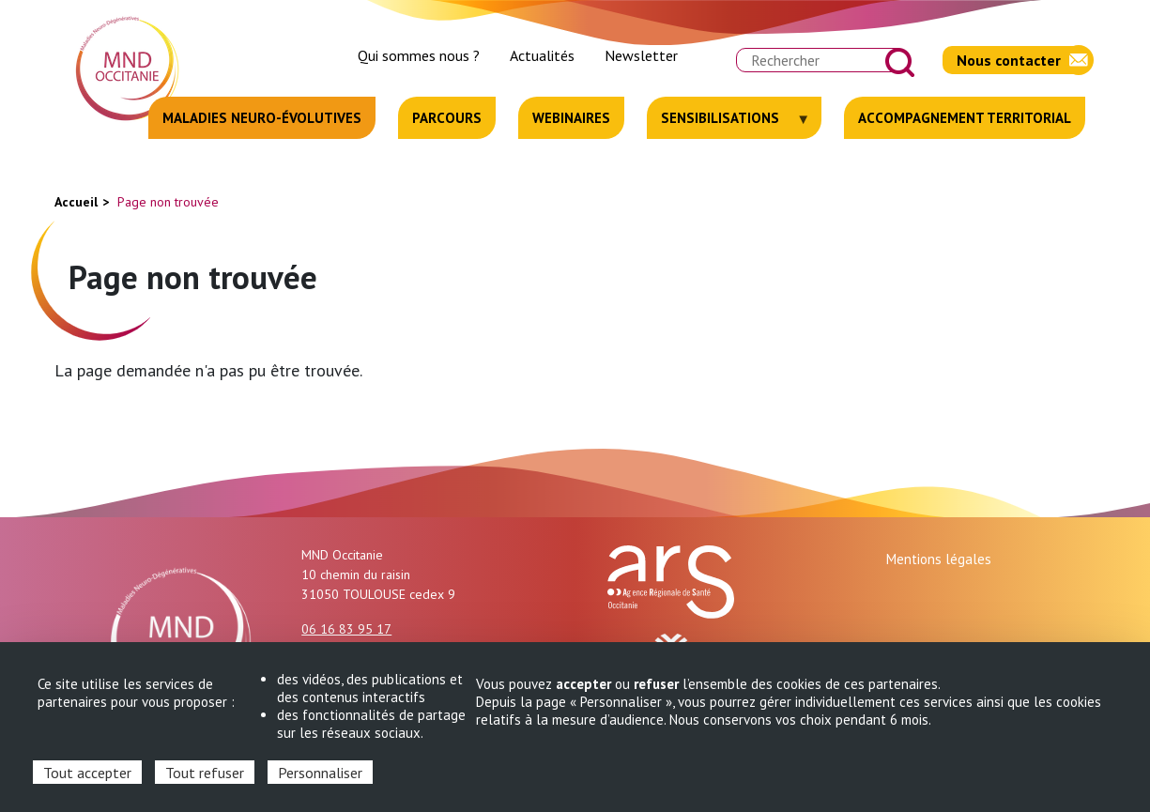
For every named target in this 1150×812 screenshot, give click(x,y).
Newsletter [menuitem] (641, 55)
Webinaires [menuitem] (571, 118)
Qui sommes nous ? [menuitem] (419, 55)
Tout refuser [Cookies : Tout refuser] (204, 772)
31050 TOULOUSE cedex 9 (378, 594)
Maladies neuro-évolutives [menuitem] (261, 118)
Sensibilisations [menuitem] (729, 124)
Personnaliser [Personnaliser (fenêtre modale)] (320, 772)
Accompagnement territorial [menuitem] (964, 118)
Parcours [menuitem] (447, 118)
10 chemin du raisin (355, 574)
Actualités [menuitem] (542, 55)
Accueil (76, 201)
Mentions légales (938, 559)
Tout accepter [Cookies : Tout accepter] (87, 772)
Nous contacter (1009, 60)
